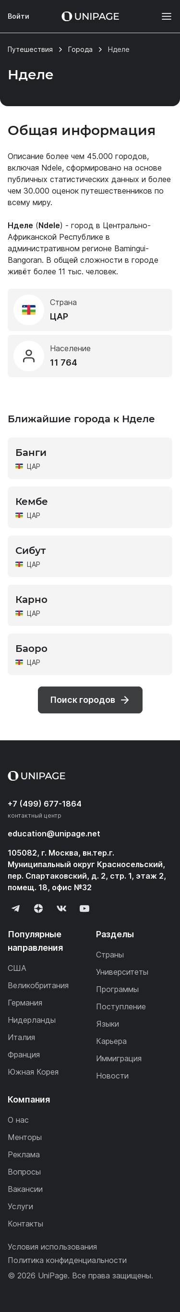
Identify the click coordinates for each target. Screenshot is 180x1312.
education (54, 833)
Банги (31, 452)
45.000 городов (117, 156)
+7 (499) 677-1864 (45, 804)
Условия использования (52, 1246)
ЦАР (33, 466)
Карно (31, 599)
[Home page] (90, 16)
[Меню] (161, 16)
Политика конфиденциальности (67, 1260)
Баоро (31, 648)
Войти (18, 16)
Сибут (30, 550)
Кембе (31, 501)
